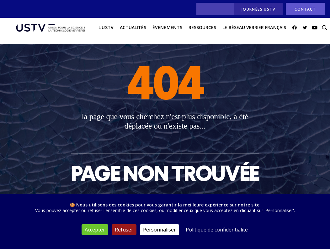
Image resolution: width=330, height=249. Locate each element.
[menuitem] (213, 9)
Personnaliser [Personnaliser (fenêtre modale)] (159, 229)
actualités (125, 31)
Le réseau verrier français (246, 31)
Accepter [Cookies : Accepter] (95, 229)
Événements (159, 31)
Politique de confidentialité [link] (217, 229)
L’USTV (98, 31)
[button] (287, 31)
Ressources (194, 31)
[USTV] (47, 31)
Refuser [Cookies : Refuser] (124, 229)
